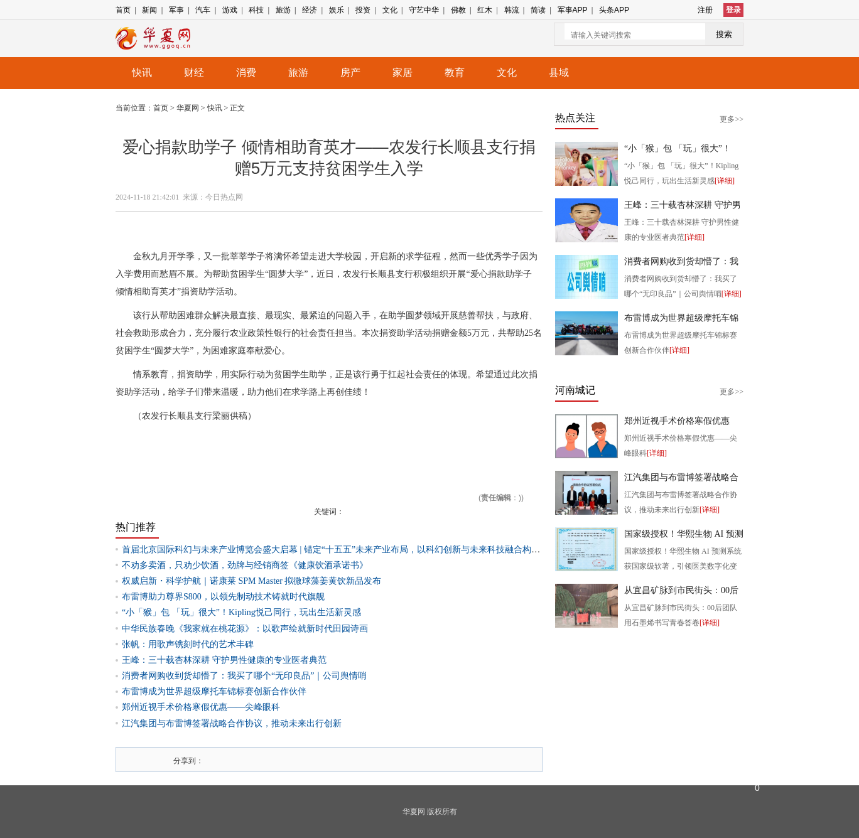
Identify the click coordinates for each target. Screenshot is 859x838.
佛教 (458, 10)
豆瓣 (291, 760)
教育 (455, 72)
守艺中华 (424, 10)
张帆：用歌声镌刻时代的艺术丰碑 (188, 644)
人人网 (252, 760)
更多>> (731, 119)
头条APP (614, 10)
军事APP (573, 10)
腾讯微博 (239, 760)
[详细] (725, 180)
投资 (362, 10)
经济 (309, 10)
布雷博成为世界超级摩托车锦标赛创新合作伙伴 (214, 691)
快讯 (142, 72)
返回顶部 (757, 725)
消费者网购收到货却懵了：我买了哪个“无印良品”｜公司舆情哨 (244, 675)
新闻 (149, 10)
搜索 (724, 34)
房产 (350, 72)
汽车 (202, 10)
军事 (176, 10)
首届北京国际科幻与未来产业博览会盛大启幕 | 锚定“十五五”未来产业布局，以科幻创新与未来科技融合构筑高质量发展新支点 (366, 549)
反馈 (757, 753)
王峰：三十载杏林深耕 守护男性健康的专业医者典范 (224, 660)
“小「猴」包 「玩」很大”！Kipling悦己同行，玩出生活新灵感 (241, 612)
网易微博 (305, 760)
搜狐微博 (225, 760)
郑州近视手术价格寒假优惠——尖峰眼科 (201, 707)
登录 (733, 10)
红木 (484, 10)
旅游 (283, 10)
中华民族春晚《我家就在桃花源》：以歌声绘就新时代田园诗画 (245, 628)
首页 (123, 10)
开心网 (265, 760)
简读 (538, 10)
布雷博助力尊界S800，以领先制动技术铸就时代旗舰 (223, 596)
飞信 (318, 760)
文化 (389, 10)
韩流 (511, 10)
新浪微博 (212, 760)
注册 (705, 10)
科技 (256, 10)
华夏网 (188, 108)
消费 (246, 72)
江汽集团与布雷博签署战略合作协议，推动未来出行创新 (232, 723)
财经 (194, 72)
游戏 (229, 10)
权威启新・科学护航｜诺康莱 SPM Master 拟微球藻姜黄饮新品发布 (251, 581)
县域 (559, 72)
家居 (402, 72)
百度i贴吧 (278, 760)
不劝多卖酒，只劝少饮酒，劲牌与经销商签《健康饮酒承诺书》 (245, 565)
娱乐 (336, 10)
